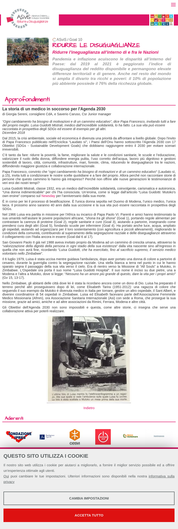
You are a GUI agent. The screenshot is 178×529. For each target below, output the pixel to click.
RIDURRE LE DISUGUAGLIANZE (96, 45)
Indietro (89, 408)
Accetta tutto (89, 515)
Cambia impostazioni (89, 498)
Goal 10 (75, 40)
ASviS (62, 40)
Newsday (48, 196)
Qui (6, 476)
